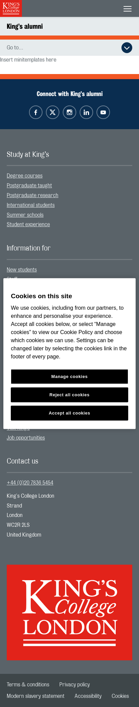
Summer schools (25, 215)
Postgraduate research (32, 195)
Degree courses (25, 176)
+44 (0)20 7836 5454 (30, 483)
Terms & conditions (28, 684)
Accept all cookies (69, 413)
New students (22, 270)
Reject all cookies (70, 394)
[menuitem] (69, 176)
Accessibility (88, 696)
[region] (69, 353)
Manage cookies (69, 376)
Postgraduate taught (29, 185)
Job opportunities (26, 438)
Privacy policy (74, 684)
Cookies (120, 696)
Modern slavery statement (35, 696)
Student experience (28, 224)
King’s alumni (25, 26)
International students (31, 205)
